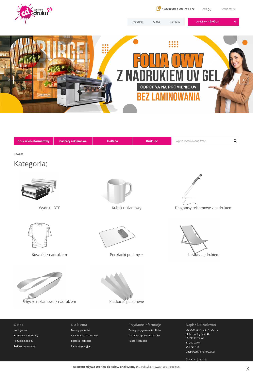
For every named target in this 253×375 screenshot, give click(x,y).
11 (144, 120)
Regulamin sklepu (23, 340)
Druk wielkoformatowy (33, 141)
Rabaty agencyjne (81, 346)
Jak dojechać (20, 330)
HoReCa (112, 141)
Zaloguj (207, 9)
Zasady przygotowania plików (144, 330)
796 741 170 (192, 347)
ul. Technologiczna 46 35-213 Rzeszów (198, 336)
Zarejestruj (229, 9)
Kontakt (175, 21)
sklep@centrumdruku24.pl (200, 351)
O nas (156, 21)
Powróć (18, 154)
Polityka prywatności (25, 346)
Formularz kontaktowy (26, 335)
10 (140, 120)
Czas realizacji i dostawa (84, 335)
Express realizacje (81, 340)
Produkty (137, 21)
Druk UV (152, 141)
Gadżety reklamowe (73, 141)
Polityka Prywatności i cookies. (160, 366)
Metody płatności (80, 330)
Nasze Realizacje (137, 340)
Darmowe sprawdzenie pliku (144, 335)
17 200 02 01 (193, 342)
